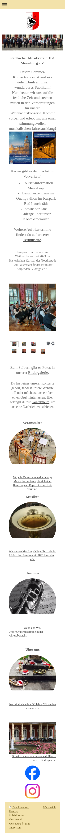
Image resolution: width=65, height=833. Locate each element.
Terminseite (32, 240)
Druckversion (19, 807)
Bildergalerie (38, 372)
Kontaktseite (40, 402)
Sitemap (13, 811)
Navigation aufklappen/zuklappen (32, 4)
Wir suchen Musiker (20, 551)
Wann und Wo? (32, 628)
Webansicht (49, 807)
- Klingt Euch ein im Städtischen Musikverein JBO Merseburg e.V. (32, 555)
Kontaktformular (36, 219)
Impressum (15, 827)
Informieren (29, 481)
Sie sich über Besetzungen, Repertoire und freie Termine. (32, 485)
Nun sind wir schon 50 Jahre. (25, 704)
